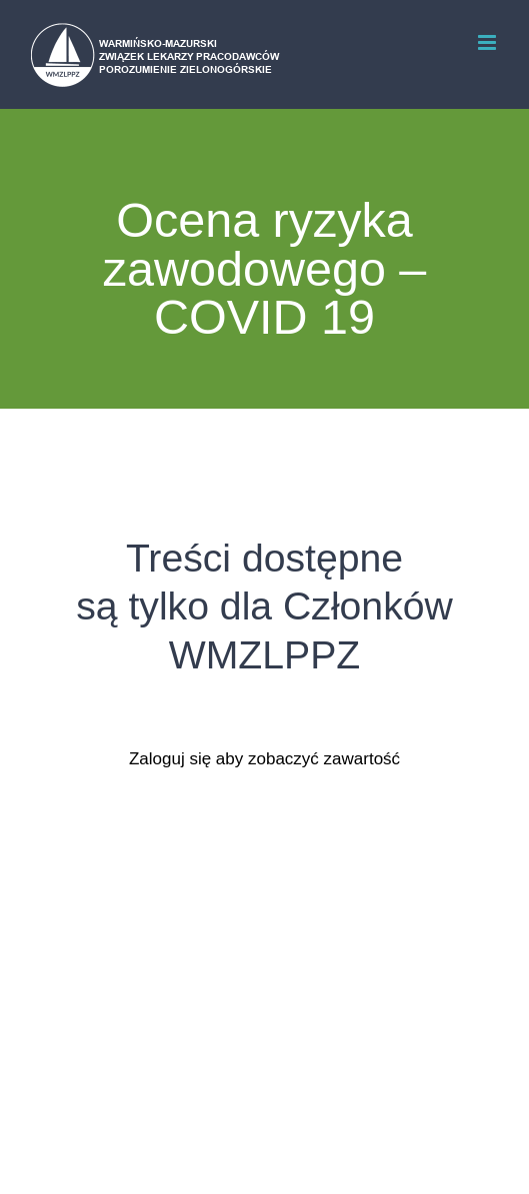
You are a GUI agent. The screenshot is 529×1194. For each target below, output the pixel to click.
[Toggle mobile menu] (488, 42)
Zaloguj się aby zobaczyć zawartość (264, 758)
